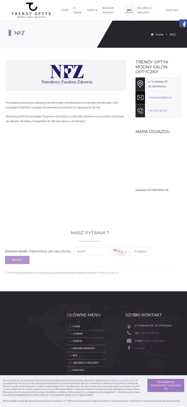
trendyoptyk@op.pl (160, 97)
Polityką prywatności (95, 272)
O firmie (77, 10)
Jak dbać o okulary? (144, 10)
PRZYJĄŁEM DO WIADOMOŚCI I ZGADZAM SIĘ (166, 385)
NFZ (129, 10)
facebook (140, 361)
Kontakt (172, 10)
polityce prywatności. (122, 380)
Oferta (92, 10)
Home (64, 10)
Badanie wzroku (108, 10)
